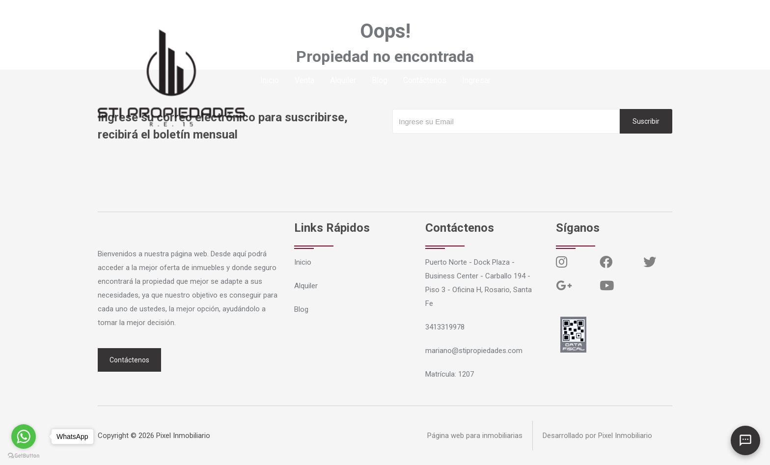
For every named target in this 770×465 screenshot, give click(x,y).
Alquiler (343, 80)
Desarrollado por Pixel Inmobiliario (597, 435)
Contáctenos (424, 80)
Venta (304, 80)
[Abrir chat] (745, 440)
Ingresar (476, 80)
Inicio (269, 80)
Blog (379, 80)
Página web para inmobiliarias (474, 435)
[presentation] (467, 153)
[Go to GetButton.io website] (23, 455)
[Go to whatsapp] (23, 436)
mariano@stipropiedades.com (219, 12)
